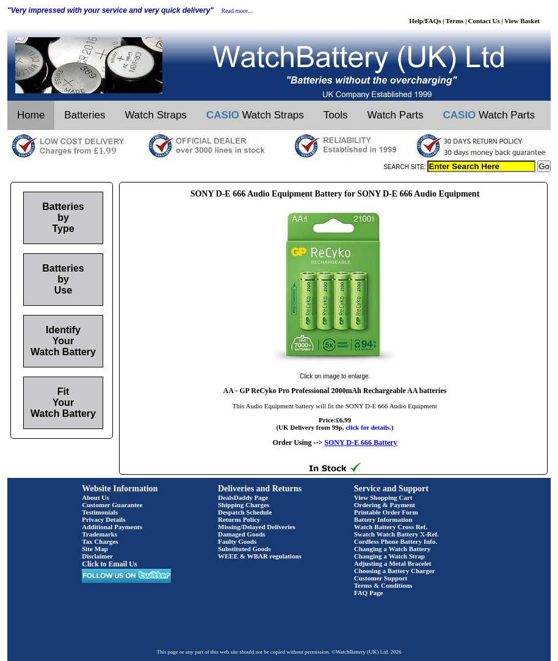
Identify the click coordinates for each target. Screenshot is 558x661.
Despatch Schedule (245, 512)
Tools (336, 115)
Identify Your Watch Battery (63, 341)
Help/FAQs (425, 20)
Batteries (84, 115)
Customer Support (381, 578)
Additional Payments (112, 526)
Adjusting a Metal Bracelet (393, 563)
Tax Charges (100, 541)
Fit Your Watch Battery (63, 402)
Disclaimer (97, 556)
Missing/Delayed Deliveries (256, 526)
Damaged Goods (241, 534)
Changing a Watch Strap (389, 556)
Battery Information (383, 519)
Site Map (94, 548)
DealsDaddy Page (243, 497)
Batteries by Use (63, 279)
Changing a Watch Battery (392, 548)
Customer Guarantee (112, 504)
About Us (95, 497)
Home (31, 115)
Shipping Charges (243, 504)
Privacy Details (103, 519)
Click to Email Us (109, 564)
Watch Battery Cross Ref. (390, 526)
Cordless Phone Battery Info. (395, 541)
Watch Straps (155, 115)
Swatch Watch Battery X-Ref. (396, 534)
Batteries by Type (63, 217)
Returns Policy (239, 519)
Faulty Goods (237, 541)
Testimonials (100, 512)
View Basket (522, 20)
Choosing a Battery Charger (394, 570)
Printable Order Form (386, 512)
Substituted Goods (244, 548)
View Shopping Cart (383, 497)
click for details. (368, 427)
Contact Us (484, 20)
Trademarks (99, 534)
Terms (455, 20)
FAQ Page (368, 592)
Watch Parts (396, 115)
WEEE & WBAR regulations (260, 556)
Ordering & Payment (384, 504)
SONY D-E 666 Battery (360, 442)
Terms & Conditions (383, 585)
